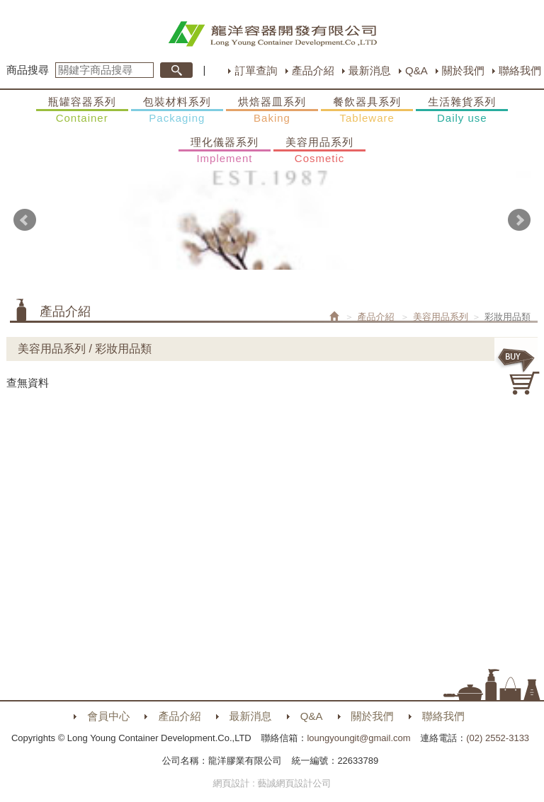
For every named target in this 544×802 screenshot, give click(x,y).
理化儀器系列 (224, 151)
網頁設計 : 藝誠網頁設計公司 (272, 783)
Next (519, 220)
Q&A (416, 70)
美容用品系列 (319, 151)
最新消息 (369, 70)
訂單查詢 (255, 70)
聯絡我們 (520, 70)
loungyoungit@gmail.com (358, 738)
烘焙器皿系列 (272, 110)
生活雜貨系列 (462, 110)
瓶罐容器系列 (82, 110)
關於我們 (463, 70)
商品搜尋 (27, 70)
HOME (272, 34)
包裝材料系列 (177, 110)
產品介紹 (313, 70)
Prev (24, 220)
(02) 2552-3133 (497, 738)
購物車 (519, 372)
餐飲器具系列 (367, 110)
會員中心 (108, 716)
